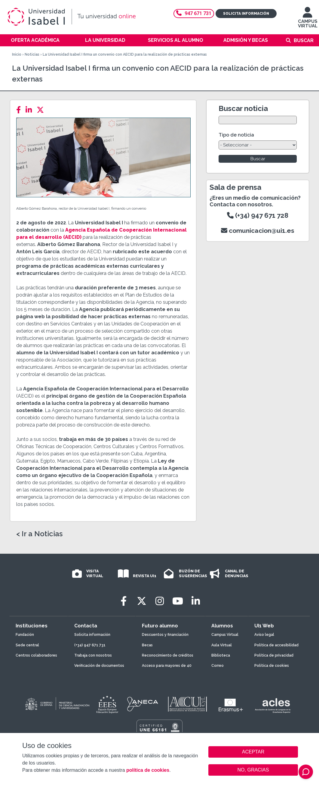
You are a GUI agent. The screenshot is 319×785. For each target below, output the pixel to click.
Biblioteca (220, 655)
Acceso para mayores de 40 (167, 665)
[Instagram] (159, 601)
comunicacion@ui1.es (257, 230)
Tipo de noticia (236, 135)
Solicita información (246, 13)
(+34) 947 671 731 (90, 645)
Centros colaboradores (36, 655)
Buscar (304, 40)
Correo (217, 665)
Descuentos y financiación (165, 635)
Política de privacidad (273, 655)
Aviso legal (264, 635)
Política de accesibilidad (276, 645)
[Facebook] (20, 110)
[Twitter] (42, 110)
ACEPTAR (253, 752)
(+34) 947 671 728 (257, 215)
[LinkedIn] (30, 110)
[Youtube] (177, 601)
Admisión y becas (245, 40)
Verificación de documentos (99, 665)
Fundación (25, 635)
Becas (147, 645)
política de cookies (147, 770)
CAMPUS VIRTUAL (307, 20)
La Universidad (105, 40)
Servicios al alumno (175, 40)
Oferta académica (35, 40)
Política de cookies (271, 665)
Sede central (27, 645)
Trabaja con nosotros (93, 655)
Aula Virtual (221, 645)
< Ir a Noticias (39, 533)
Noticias (32, 54)
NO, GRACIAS (253, 769)
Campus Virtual (224, 635)
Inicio (16, 54)
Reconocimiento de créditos (167, 655)
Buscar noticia (243, 108)
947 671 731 (193, 13)
